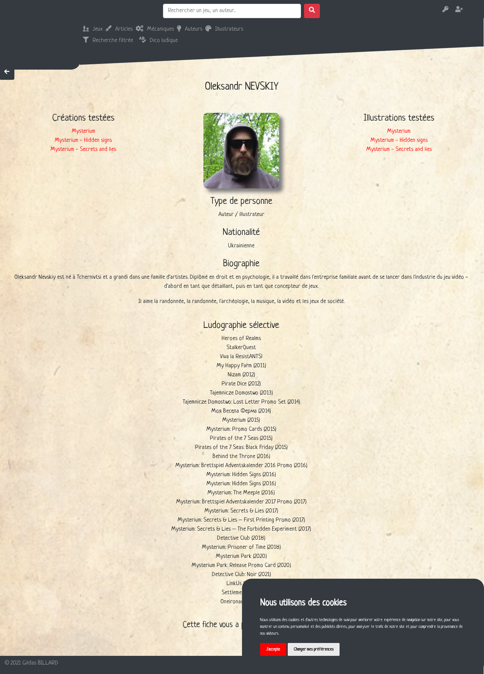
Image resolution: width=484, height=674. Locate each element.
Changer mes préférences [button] (314, 649)
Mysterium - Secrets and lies (83, 149)
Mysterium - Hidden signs (83, 140)
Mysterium (83, 131)
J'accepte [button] (273, 649)
